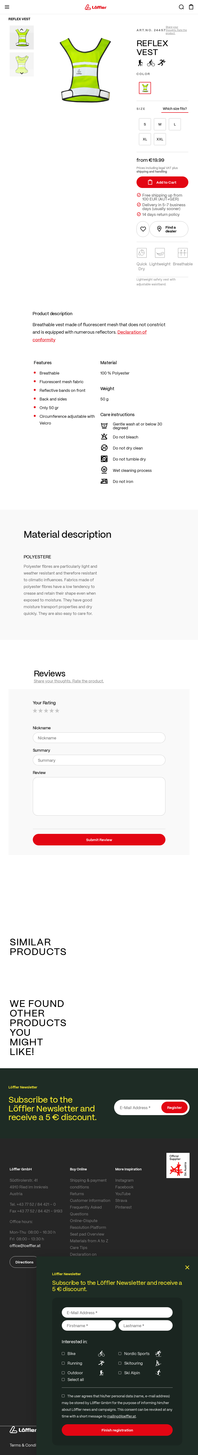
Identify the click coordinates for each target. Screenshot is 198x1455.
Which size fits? (175, 108)
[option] (145, 88)
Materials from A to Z (89, 1241)
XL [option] (145, 139)
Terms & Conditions (27, 1445)
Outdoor (87, 1373)
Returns (77, 1194)
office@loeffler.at (25, 1246)
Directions (24, 1262)
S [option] (145, 124)
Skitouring (143, 1363)
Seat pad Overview (87, 1234)
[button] (22, 29)
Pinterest (123, 1207)
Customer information (90, 1200)
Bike (87, 1353)
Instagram (124, 1180)
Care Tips (78, 1247)
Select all (76, 1379)
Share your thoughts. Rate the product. (176, 30)
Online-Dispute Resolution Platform (88, 1224)
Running (87, 1363)
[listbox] (162, 88)
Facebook (124, 1187)
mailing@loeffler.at (121, 1416)
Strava (121, 1200)
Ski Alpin (143, 1373)
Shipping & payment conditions (88, 1183)
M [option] (159, 124)
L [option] (175, 124)
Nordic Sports (143, 1353)
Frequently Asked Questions (86, 1210)
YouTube (122, 1194)
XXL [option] (160, 139)
